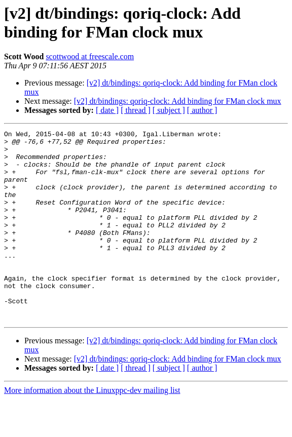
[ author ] (202, 110)
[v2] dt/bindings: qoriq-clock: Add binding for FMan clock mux (177, 101)
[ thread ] (136, 110)
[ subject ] (169, 110)
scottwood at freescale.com (90, 56)
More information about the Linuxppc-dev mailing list (92, 428)
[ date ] (107, 110)
